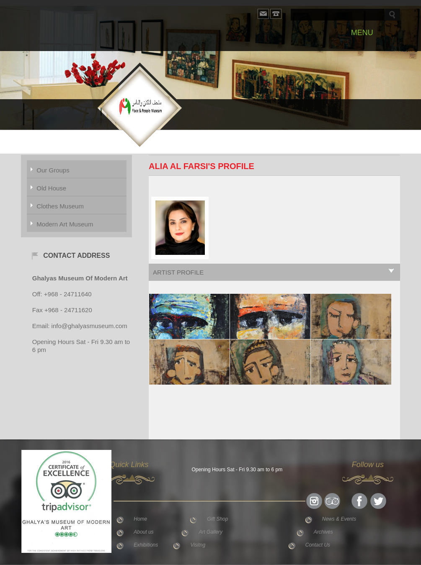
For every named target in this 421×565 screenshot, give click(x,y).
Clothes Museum (60, 206)
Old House (51, 188)
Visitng (197, 545)
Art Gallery (210, 532)
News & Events (339, 519)
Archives (323, 532)
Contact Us (317, 545)
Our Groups (52, 170)
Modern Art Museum (64, 224)
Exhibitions (146, 545)
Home (140, 519)
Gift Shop (217, 519)
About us (143, 532)
